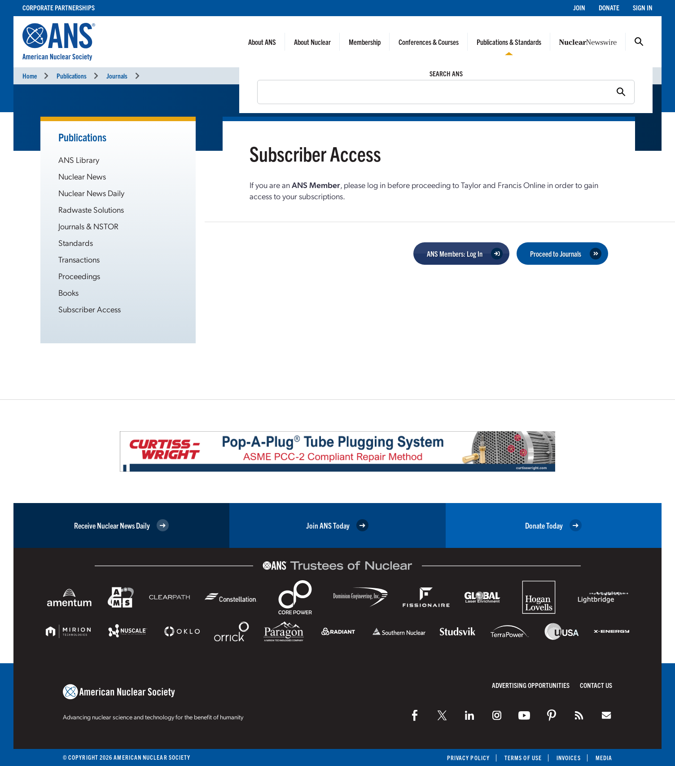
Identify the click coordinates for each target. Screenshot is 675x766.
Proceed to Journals (555, 253)
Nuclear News (82, 176)
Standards (75, 242)
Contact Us (596, 685)
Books (68, 292)
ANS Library (78, 159)
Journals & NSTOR (88, 226)
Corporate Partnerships (58, 7)
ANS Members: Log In (454, 253)
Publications (72, 75)
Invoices (569, 758)
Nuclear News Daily (91, 193)
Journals (116, 75)
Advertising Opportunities (531, 685)
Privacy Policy (468, 758)
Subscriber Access (89, 309)
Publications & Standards (509, 41)
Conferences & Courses (429, 41)
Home (29, 75)
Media (604, 758)
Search (639, 41)
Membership (365, 41)
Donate (609, 7)
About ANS (262, 41)
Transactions (79, 259)
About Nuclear (312, 41)
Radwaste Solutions (91, 209)
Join (579, 7)
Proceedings (79, 276)
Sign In (643, 7)
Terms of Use (523, 758)
